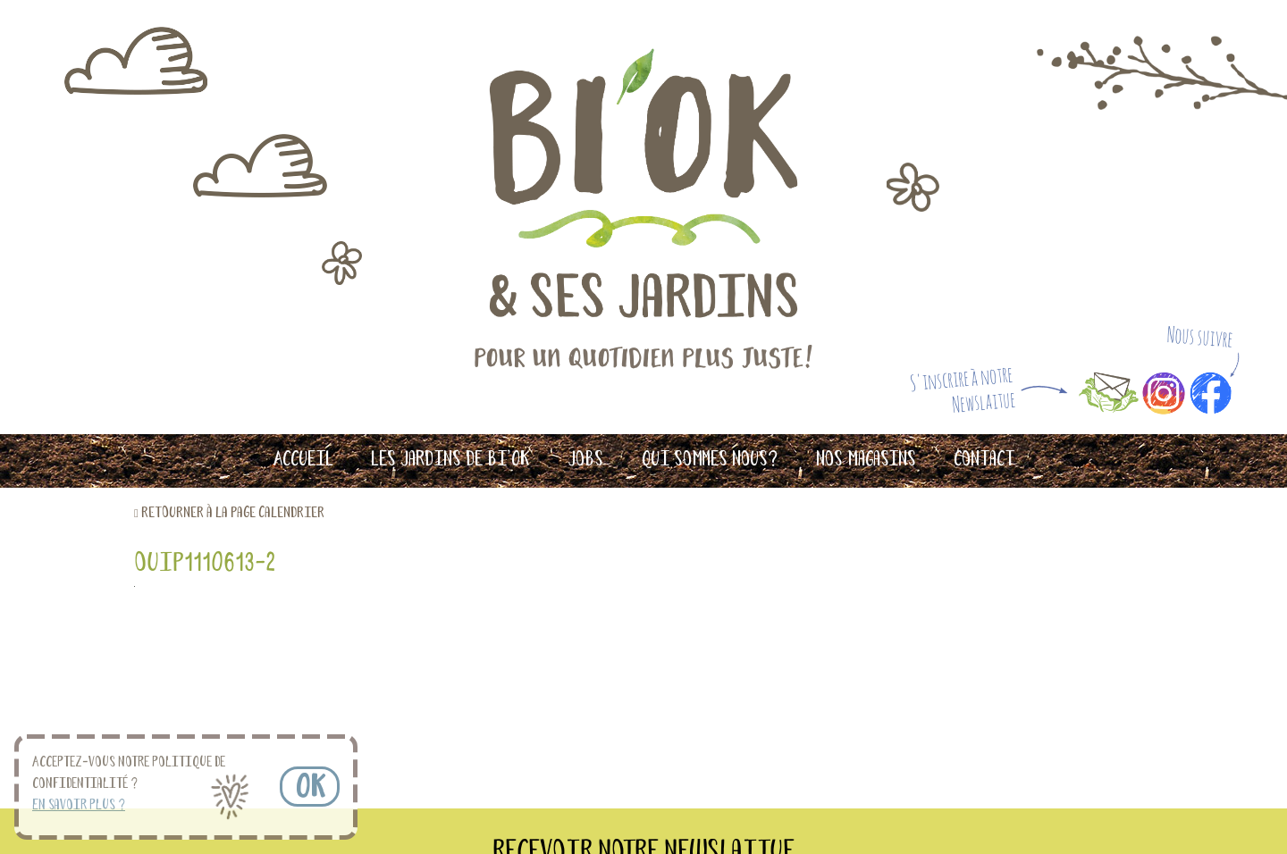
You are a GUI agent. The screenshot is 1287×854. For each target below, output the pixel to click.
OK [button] (309, 789)
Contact (984, 460)
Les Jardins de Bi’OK (450, 460)
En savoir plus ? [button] (78, 806)
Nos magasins (866, 460)
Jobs (585, 460)
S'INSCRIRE (836, 700)
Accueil (303, 460)
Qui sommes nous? (710, 460)
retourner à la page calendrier (232, 513)
